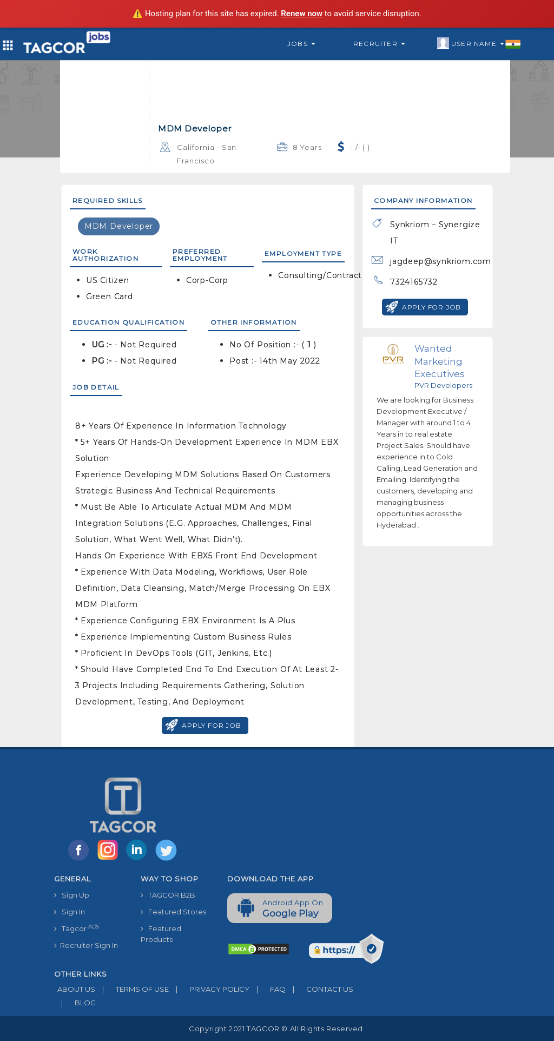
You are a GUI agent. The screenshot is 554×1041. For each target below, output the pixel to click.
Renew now (301, 13)
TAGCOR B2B (168, 895)
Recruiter (379, 43)
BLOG (75, 1002)
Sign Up (71, 895)
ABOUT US (74, 989)
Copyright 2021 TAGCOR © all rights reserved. (277, 1028)
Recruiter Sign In (86, 945)
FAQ (267, 989)
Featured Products (161, 934)
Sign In (69, 911)
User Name (479, 44)
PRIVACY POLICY (209, 989)
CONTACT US (319, 989)
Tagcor (76, 928)
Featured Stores (173, 911)
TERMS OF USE (132, 989)
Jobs (301, 43)
